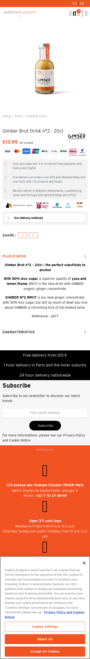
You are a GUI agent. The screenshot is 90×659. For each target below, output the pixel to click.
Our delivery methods (28, 218)
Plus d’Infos (14, 256)
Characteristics (18, 332)
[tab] (45, 218)
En (82, 3)
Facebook (23, 235)
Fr (75, 3)
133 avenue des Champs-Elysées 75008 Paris (45, 485)
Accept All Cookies (44, 651)
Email (33, 235)
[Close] (84, 563)
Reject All (45, 639)
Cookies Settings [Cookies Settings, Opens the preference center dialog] (45, 626)
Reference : (41, 316)
